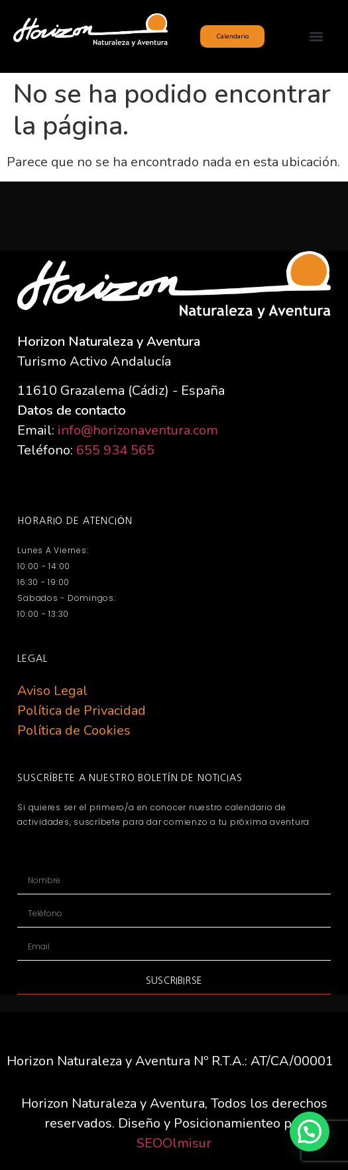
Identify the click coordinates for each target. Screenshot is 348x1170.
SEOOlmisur (174, 1143)
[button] (316, 36)
